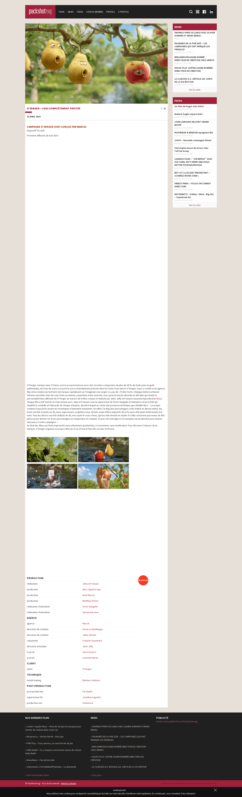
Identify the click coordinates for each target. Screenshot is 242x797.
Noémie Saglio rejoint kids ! (188, 114)
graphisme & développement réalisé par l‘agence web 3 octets (189, 783)
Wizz (158, 398)
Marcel (86, 623)
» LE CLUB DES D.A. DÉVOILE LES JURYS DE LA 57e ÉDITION (118, 766)
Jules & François (91, 583)
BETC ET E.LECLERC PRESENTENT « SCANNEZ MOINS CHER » (192, 174)
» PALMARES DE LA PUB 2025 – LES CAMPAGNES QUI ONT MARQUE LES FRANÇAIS (118, 738)
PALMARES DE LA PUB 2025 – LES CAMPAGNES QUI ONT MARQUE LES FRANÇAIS (192, 46)
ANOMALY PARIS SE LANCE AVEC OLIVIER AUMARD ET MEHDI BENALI (194, 34)
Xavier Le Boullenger (93, 629)
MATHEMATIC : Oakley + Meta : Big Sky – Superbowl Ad (194, 196)
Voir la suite (194, 89)
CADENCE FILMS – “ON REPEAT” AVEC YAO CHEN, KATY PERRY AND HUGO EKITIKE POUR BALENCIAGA (193, 161)
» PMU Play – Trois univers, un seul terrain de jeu (49, 743)
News (71, 11)
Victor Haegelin (90, 606)
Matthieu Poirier (90, 600)
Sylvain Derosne (91, 612)
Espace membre (95, 11)
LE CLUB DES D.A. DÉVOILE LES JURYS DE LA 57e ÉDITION (193, 80)
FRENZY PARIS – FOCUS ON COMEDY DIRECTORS (192, 185)
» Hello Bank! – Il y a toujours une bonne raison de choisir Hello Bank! (53, 751)
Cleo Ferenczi (89, 652)
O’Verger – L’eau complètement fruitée (53, 108)
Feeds (80, 11)
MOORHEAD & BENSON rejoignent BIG (193, 132)
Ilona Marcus (89, 595)
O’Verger (87, 669)
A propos (123, 11)
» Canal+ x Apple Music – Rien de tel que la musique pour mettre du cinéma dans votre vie (53, 728)
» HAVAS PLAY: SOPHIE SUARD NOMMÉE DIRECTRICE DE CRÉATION (117, 758)
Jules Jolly (88, 646)
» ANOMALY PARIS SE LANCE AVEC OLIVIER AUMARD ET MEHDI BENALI (120, 728)
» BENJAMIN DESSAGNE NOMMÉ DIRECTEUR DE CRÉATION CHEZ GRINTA (118, 748)
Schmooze (88, 702)
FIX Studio (87, 691)
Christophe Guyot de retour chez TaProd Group (191, 149)
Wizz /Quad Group (92, 589)
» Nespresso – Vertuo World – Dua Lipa (44, 736)
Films (62, 11)
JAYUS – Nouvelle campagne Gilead (192, 140)
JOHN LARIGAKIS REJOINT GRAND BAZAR (191, 123)
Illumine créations (91, 680)
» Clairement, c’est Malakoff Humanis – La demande (50, 766)
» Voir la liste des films (37, 775)
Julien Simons (89, 634)
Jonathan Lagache (92, 697)
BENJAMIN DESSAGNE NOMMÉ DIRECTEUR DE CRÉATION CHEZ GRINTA (194, 59)
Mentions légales (68, 783)
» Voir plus (96, 775)
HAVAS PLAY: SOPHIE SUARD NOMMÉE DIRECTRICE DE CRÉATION (193, 69)
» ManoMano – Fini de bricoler (40, 760)
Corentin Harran (90, 657)
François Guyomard (92, 640)
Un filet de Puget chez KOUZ (189, 106)
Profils (110, 11)
